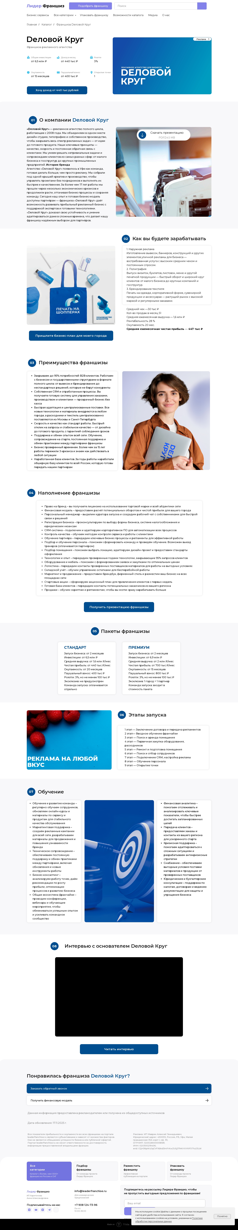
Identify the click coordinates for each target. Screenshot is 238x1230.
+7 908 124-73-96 (86, 1204)
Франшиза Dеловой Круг (73, 24)
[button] (90, 6)
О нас (166, 15)
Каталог (47, 24)
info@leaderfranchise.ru (91, 1191)
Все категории (64, 15)
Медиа (152, 15)
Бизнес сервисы (38, 15)
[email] (164, 1203)
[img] (29, 1209)
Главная (32, 24)
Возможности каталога (128, 15)
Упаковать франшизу (94, 15)
